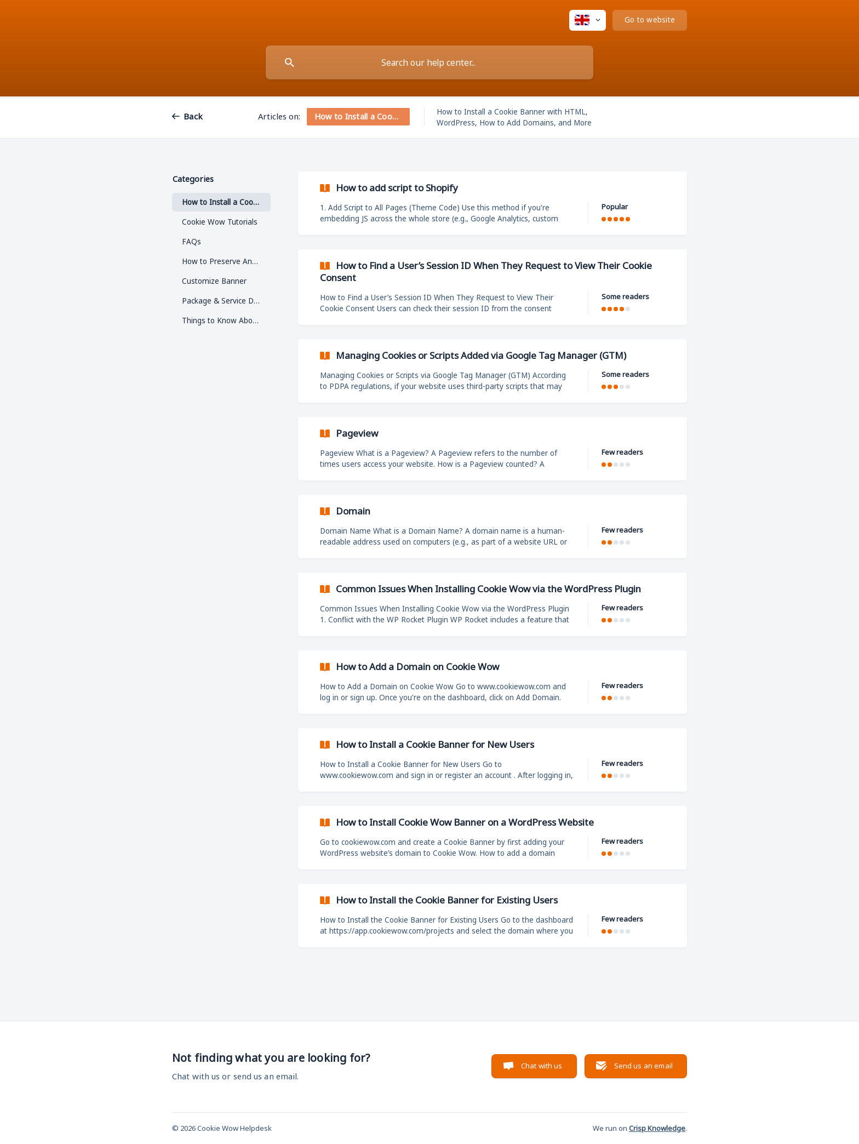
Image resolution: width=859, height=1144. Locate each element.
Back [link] (193, 116)
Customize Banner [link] (214, 281)
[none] (587, 20)
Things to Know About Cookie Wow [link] (226, 320)
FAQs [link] (191, 242)
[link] (492, 203)
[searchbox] (429, 62)
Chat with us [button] (542, 1066)
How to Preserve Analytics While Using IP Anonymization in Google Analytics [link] (226, 261)
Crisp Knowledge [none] (657, 1128)
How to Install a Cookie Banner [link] (226, 202)
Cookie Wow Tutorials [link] (219, 222)
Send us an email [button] (643, 1066)
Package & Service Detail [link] (225, 301)
